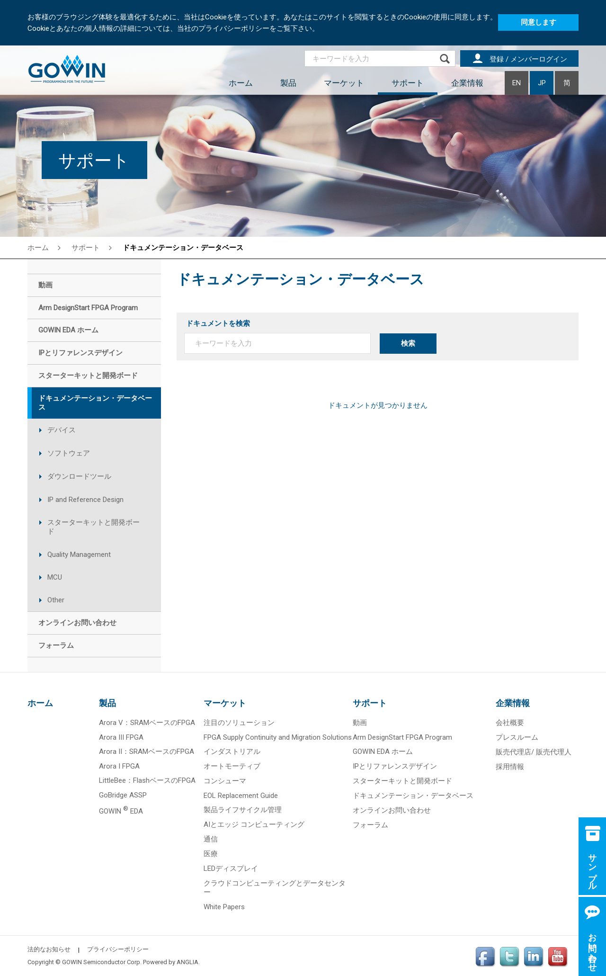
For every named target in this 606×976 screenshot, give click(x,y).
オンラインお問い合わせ (392, 810)
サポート (408, 83)
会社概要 (510, 722)
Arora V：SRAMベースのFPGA (147, 722)
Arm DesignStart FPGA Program (402, 737)
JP (542, 83)
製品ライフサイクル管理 (243, 810)
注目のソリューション (239, 722)
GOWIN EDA (121, 811)
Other (55, 600)
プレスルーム (517, 737)
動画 (360, 722)
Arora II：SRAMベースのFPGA (146, 751)
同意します (538, 22)
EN (516, 83)
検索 (408, 343)
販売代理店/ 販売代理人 (533, 752)
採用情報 (510, 766)
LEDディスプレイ (231, 868)
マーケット (344, 83)
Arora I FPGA (119, 766)
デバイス (61, 430)
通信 (211, 839)
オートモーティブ (232, 766)
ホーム (241, 83)
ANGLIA (187, 962)
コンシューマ (225, 781)
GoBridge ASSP (123, 795)
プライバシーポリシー (118, 949)
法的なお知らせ (49, 949)
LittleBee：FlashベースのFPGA (147, 780)
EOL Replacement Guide (241, 795)
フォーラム (370, 825)
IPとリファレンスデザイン (395, 766)
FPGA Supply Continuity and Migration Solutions (278, 737)
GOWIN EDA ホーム (383, 751)
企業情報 (467, 83)
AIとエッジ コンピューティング (254, 824)
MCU (54, 577)
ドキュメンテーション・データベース (183, 247)
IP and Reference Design (85, 499)
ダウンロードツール (79, 476)
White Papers (224, 907)
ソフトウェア (68, 453)
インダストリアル (232, 751)
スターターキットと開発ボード (93, 527)
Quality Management (79, 554)
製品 (288, 83)
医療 (211, 854)
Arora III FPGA (121, 737)
